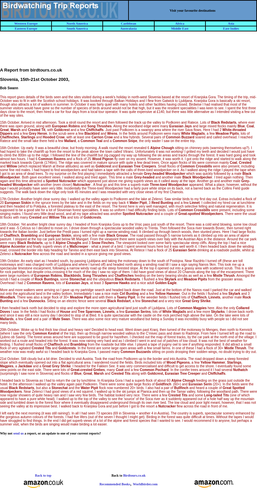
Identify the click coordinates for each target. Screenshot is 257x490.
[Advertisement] (128, 52)
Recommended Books (114, 484)
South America (77, 28)
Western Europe (26, 23)
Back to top (43, 475)
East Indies (231, 28)
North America (77, 23)
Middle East (179, 28)
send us (18, 433)
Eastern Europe (26, 28)
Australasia (128, 28)
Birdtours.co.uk (134, 475)
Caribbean (128, 23)
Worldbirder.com (145, 484)
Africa (179, 23)
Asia (231, 23)
